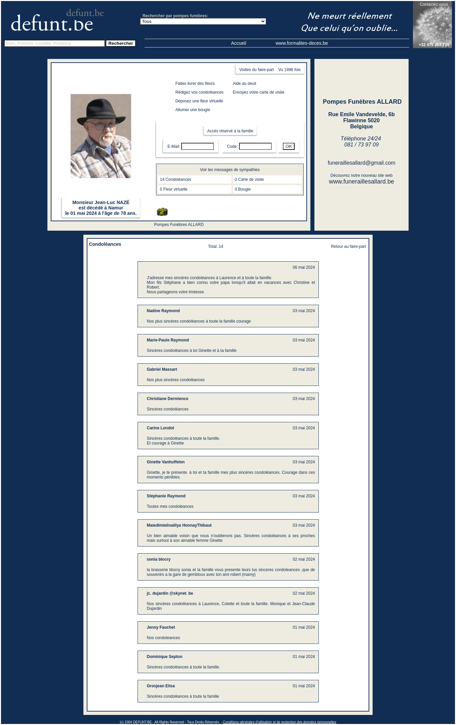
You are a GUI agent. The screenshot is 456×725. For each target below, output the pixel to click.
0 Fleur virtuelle (173, 189)
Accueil (238, 43)
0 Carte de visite (249, 179)
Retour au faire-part (348, 246)
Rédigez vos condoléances (199, 92)
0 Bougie (243, 189)
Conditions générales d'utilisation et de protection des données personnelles (279, 722)
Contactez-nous (434, 4)
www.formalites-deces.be (302, 43)
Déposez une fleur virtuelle (199, 101)
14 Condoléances (175, 179)
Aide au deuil (244, 83)
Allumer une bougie (192, 109)
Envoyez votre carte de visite (258, 92)
